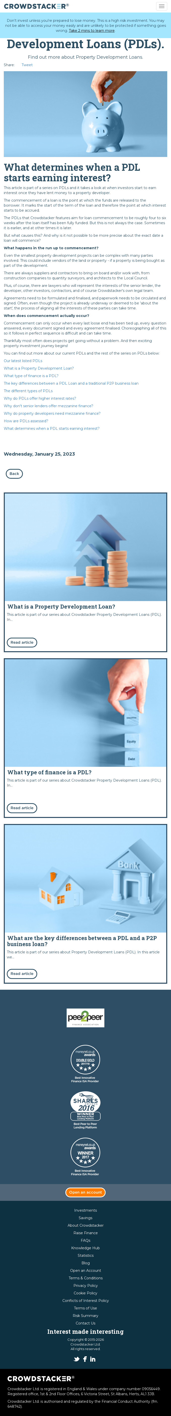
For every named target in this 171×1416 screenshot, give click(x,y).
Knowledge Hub (85, 1248)
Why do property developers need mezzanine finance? (52, 413)
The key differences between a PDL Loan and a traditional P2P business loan (71, 383)
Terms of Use (85, 1308)
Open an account (85, 1192)
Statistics (86, 1255)
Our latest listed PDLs (23, 361)
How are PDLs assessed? (26, 421)
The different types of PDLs (28, 391)
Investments (85, 1210)
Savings (85, 1218)
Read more (85, 572)
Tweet (27, 65)
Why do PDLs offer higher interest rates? (40, 398)
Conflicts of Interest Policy (85, 1300)
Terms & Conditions (86, 1278)
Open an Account (85, 1270)
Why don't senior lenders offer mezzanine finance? (48, 406)
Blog (85, 1263)
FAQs (85, 1240)
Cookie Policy (85, 1293)
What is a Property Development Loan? (39, 368)
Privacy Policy (85, 1285)
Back (14, 473)
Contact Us (85, 1323)
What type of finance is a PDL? (31, 376)
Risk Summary (85, 1315)
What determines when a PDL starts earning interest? (52, 428)
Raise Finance (85, 1233)
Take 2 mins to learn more (92, 30)
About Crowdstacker (86, 1225)
